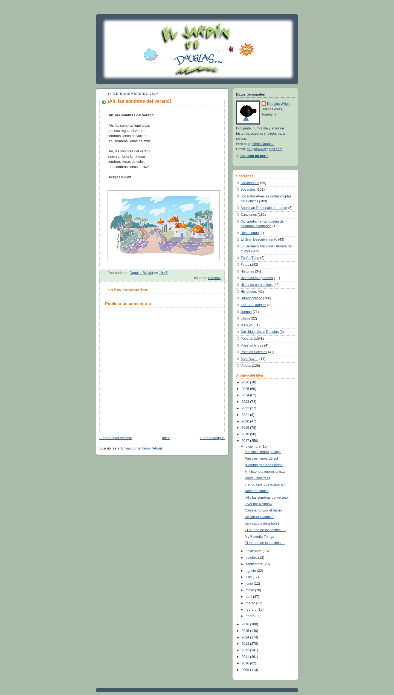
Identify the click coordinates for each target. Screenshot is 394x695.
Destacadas (250, 233)
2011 (246, 657)
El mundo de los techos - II (265, 530)
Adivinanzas (250, 183)
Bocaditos (248, 189)
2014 (246, 637)
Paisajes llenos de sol (261, 458)
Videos (246, 366)
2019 (246, 428)
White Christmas (257, 478)
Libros (245, 318)
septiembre (255, 564)
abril (249, 597)
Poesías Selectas (254, 352)
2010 (246, 663)
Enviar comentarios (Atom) (141, 448)
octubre (252, 558)
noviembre (254, 551)
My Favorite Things (259, 537)
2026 (246, 382)
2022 (246, 408)
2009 (246, 670)
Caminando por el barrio (263, 510)
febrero (251, 609)
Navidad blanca (257, 491)
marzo (251, 603)
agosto (251, 571)
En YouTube (250, 258)
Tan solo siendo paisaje (263, 452)
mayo (250, 590)
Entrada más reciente (115, 438)
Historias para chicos (257, 285)
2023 (246, 402)
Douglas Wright (279, 104)
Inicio (166, 438)
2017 (246, 441)
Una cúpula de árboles (262, 523)
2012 (246, 650)
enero (251, 616)
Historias (247, 271)
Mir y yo (247, 325)
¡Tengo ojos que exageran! (265, 484)
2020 (246, 421)
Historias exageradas (257, 278)
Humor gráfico (251, 298)
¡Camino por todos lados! (264, 465)
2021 (246, 415)
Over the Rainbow (259, 504)
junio (250, 583)
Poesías (214, 278)
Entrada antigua (212, 438)
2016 (246, 624)
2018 (246, 434)
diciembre (254, 446)
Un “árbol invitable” (259, 517)
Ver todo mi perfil (254, 156)
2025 (246, 389)
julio (249, 577)
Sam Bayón (249, 359)
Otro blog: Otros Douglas (260, 332)
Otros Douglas (263, 144)
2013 (246, 644)
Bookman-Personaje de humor (264, 208)
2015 (246, 631)
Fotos (245, 265)
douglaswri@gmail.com (265, 149)
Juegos (246, 312)
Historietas (249, 292)
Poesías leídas (252, 345)
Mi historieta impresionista (265, 472)
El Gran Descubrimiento (259, 239)
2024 (246, 395)
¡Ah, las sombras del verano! (267, 497)
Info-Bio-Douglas (253, 305)
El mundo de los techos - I (265, 543)
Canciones (249, 215)
